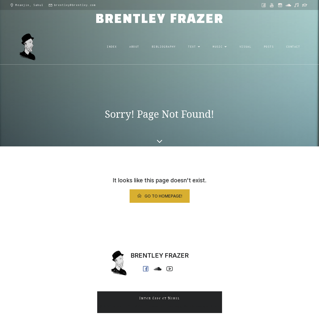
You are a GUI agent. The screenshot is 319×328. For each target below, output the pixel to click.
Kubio (215, 306)
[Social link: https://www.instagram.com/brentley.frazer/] (280, 5)
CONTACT (293, 46)
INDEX (112, 46)
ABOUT (134, 46)
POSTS (269, 46)
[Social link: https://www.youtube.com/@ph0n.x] (272, 5)
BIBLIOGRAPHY (164, 46)
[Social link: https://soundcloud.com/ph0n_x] (289, 5)
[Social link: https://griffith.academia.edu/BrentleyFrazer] (305, 5)
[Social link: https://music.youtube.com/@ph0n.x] (297, 5)
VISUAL (245, 46)
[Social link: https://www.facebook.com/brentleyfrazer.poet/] (264, 5)
